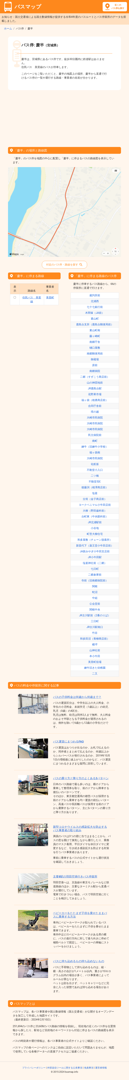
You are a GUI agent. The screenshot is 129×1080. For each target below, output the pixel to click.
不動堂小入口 (95, 470)
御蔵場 (95, 359)
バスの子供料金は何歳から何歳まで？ (77, 697)
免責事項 (88, 1067)
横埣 (94, 644)
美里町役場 (94, 662)
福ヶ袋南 (94, 452)
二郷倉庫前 (94, 574)
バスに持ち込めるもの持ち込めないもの (78, 961)
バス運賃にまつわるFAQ (68, 741)
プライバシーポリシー (34, 1067)
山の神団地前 (95, 382)
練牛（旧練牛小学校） (94, 446)
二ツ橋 (95, 475)
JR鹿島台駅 (95, 388)
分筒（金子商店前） (95, 499)
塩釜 (94, 493)
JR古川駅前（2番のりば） (94, 615)
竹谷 (94, 632)
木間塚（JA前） (94, 312)
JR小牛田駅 (95, 557)
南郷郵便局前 (95, 353)
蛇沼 (94, 592)
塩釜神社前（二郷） (95, 563)
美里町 (50, 297)
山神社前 (94, 650)
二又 (94, 673)
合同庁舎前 (94, 405)
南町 (94, 440)
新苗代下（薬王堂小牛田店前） (94, 545)
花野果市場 (94, 394)
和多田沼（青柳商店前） (94, 638)
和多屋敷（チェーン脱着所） (94, 539)
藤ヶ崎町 (94, 336)
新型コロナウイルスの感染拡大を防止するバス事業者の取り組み (80, 828)
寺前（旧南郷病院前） (94, 580)
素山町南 (94, 330)
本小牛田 (94, 656)
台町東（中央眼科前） (94, 516)
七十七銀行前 (95, 307)
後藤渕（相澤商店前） (94, 487)
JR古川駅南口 (94, 627)
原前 (94, 365)
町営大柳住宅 (95, 534)
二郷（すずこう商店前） (94, 376)
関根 (94, 586)
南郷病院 (94, 371)
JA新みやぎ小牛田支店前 (95, 551)
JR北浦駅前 (95, 522)
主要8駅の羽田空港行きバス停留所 (75, 876)
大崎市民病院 (95, 417)
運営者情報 (101, 1067)
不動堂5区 (95, 481)
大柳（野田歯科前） (95, 510)
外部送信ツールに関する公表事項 (64, 1067)
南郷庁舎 (94, 341)
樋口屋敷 (94, 347)
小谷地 (95, 528)
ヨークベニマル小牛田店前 (95, 504)
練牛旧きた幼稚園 (94, 667)
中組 (94, 598)
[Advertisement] (64, 117)
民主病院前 (94, 435)
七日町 (95, 568)
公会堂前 (94, 603)
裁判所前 (94, 295)
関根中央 (94, 609)
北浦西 (95, 301)
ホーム (8, 28)
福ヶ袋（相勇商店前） (94, 400)
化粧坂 (95, 464)
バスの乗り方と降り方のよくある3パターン (81, 778)
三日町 (95, 621)
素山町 (95, 318)
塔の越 (95, 411)
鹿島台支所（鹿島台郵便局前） (94, 324)
